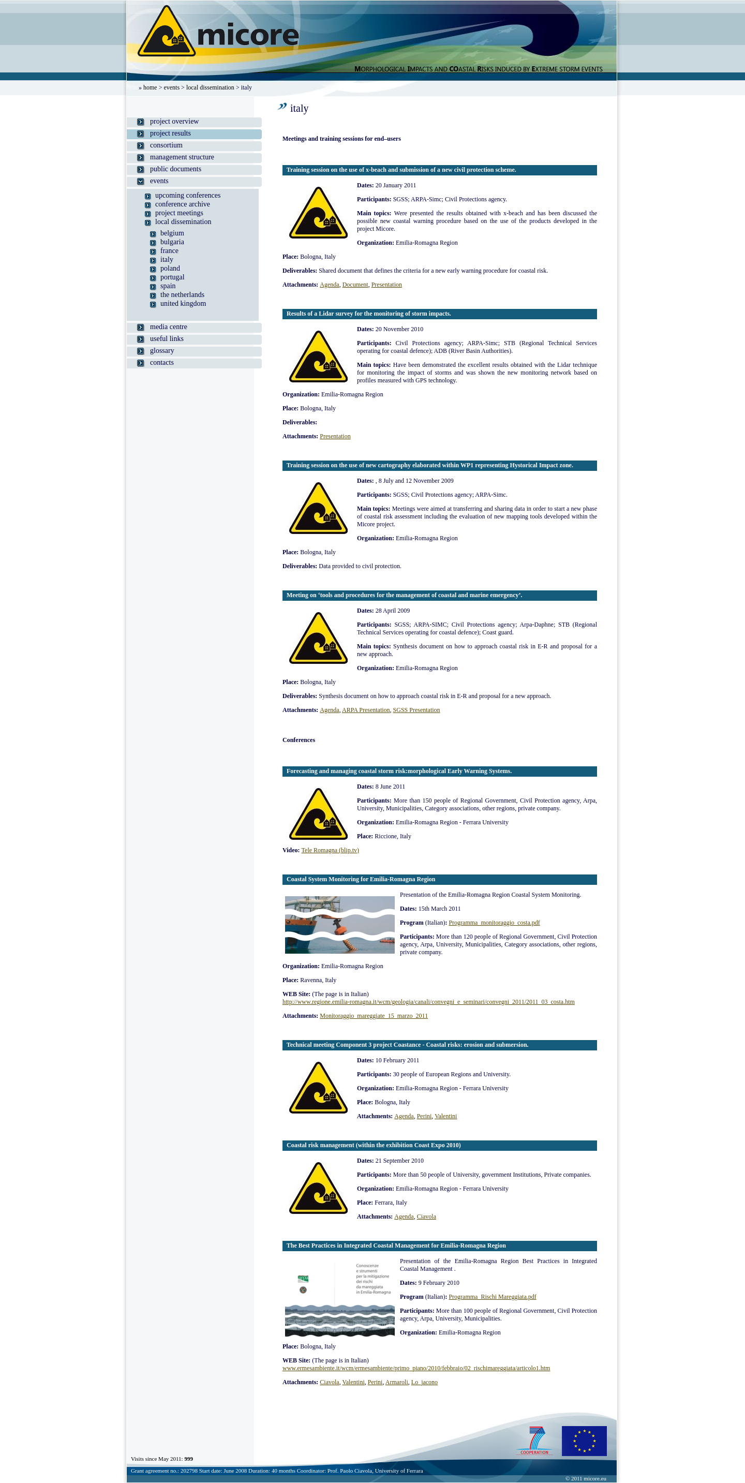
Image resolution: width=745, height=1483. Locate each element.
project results (170, 133)
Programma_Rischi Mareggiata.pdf (492, 1296)
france (169, 251)
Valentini (446, 1116)
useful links (167, 339)
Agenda (329, 284)
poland (170, 268)
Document (355, 284)
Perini (424, 1116)
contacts (162, 362)
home (150, 87)
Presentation (386, 284)
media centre (168, 327)
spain (168, 286)
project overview (174, 121)
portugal (172, 277)
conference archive (182, 204)
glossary (162, 350)
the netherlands (182, 295)
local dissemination (210, 87)
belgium (172, 233)
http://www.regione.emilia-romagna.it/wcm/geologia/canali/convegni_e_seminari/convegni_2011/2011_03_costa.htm (428, 1001)
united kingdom (183, 303)
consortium (166, 145)
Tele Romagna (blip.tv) (330, 850)
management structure (182, 157)
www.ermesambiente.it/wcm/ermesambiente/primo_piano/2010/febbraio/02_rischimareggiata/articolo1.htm (416, 1368)
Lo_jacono (424, 1382)
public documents (175, 169)
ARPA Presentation (366, 710)
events (171, 87)
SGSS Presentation (416, 710)
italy (166, 259)
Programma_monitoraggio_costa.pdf (494, 922)
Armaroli (396, 1382)
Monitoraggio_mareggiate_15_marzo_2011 (374, 1015)
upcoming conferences (187, 195)
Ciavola (426, 1216)
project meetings (179, 213)
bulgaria (172, 242)
